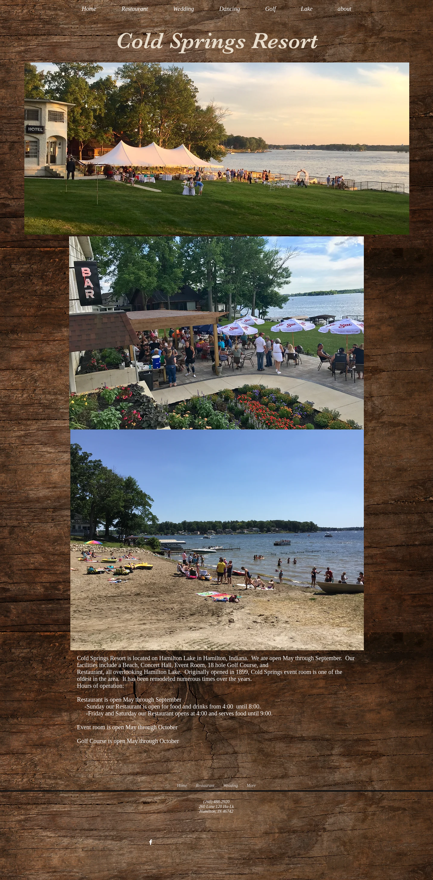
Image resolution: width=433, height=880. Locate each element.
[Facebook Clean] (150, 842)
